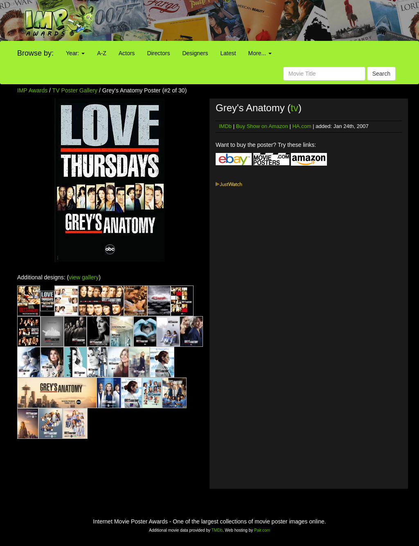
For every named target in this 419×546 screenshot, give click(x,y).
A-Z (101, 53)
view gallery (84, 277)
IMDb (225, 126)
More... (260, 53)
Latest (228, 53)
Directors (158, 53)
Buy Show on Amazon (262, 126)
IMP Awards (32, 90)
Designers (195, 53)
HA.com (301, 126)
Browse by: (35, 53)
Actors (127, 53)
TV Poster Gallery (74, 90)
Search (381, 73)
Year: (75, 53)
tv (294, 107)
